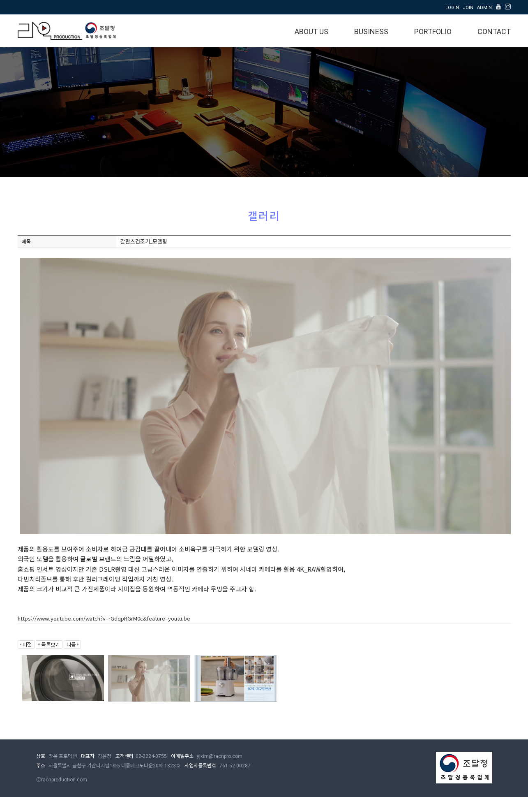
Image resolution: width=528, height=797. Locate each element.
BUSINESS (371, 31)
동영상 (282, 149)
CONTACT (494, 31)
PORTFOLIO (433, 31)
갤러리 (246, 149)
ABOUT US (311, 31)
